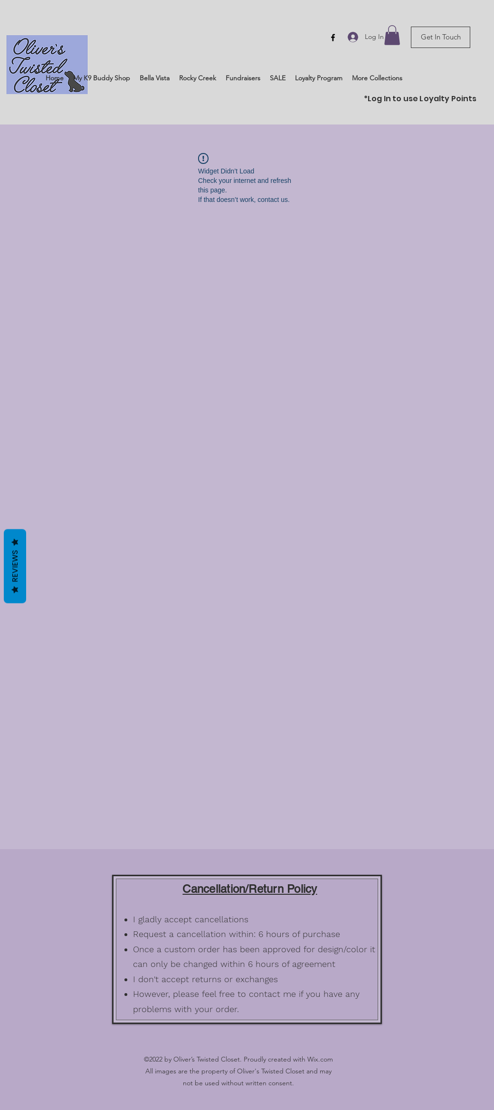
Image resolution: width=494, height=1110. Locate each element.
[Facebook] (333, 37)
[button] (392, 35)
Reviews (15, 566)
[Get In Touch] (440, 37)
